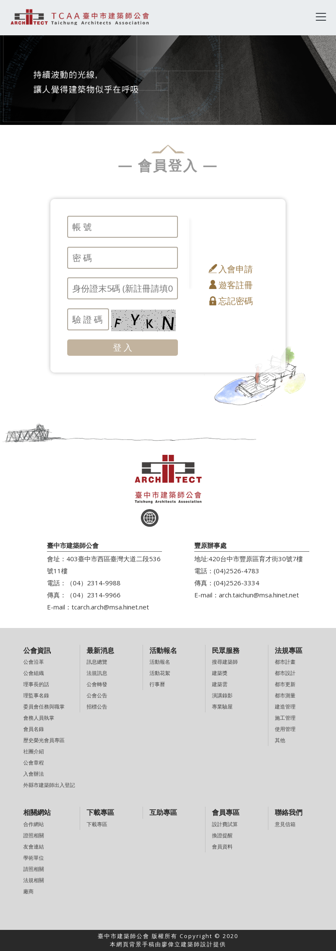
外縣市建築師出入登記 (49, 785)
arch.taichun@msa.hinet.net (259, 594)
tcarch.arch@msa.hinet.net (110, 607)
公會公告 (97, 695)
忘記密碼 (235, 301)
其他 (280, 740)
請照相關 (33, 869)
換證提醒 (222, 835)
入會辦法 (33, 773)
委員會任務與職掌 (44, 706)
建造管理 (285, 706)
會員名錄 (33, 729)
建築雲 (219, 684)
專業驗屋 (222, 706)
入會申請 (235, 269)
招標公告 (97, 706)
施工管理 (285, 717)
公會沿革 (33, 661)
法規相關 (33, 880)
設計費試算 (225, 824)
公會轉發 (97, 684)
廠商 (28, 891)
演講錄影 (222, 695)
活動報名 (159, 661)
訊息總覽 (97, 661)
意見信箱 (285, 824)
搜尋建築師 (225, 661)
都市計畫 (285, 661)
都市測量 (285, 695)
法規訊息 (97, 673)
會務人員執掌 (38, 717)
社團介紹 (33, 751)
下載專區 (97, 824)
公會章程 (33, 762)
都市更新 (285, 684)
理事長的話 (36, 684)
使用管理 (285, 729)
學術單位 (33, 857)
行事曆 (157, 684)
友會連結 (33, 846)
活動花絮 (159, 673)
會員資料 (222, 846)
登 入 (122, 347)
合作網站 (33, 824)
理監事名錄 (36, 695)
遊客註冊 (235, 285)
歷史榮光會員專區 (44, 740)
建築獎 (219, 673)
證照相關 (33, 835)
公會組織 (33, 673)
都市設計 (285, 673)
